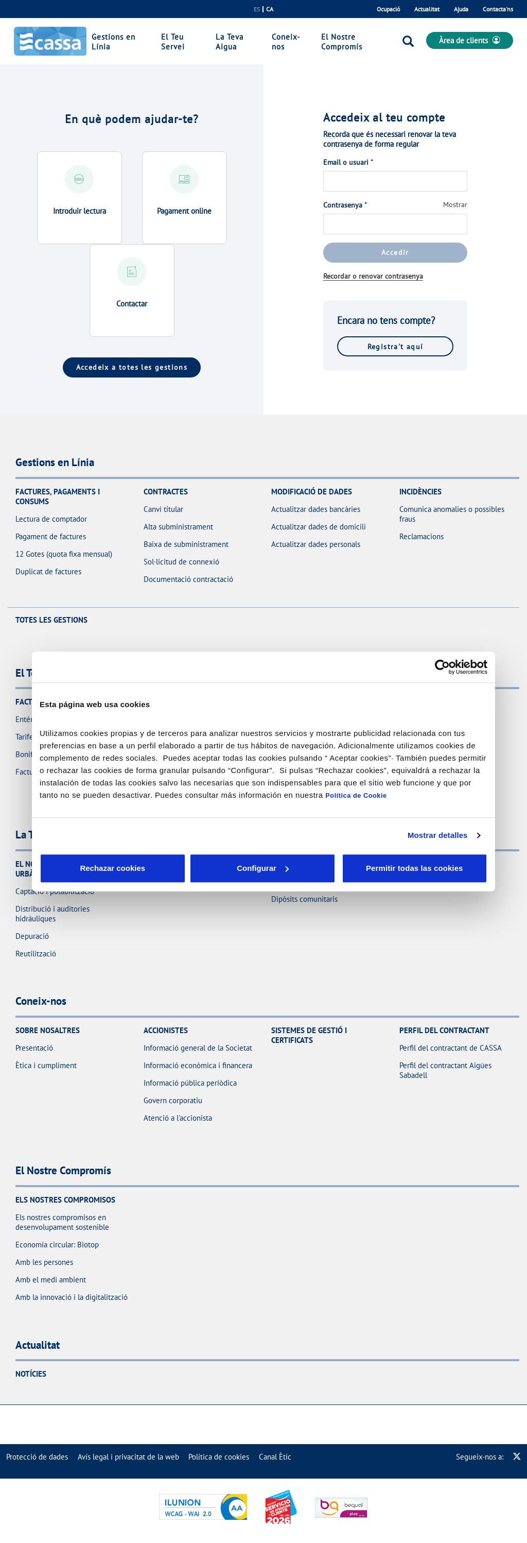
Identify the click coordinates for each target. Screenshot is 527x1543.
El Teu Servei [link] (173, 42)
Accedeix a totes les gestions (132, 367)
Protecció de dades (37, 1457)
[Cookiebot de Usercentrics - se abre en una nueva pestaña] (442, 667)
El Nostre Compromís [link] (341, 42)
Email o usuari (345, 162)
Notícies (30, 1374)
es (257, 9)
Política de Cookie (356, 795)
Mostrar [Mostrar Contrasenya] (455, 204)
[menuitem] (37, 1457)
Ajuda (461, 9)
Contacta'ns (498, 9)
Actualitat (427, 9)
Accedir (395, 252)
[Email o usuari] (395, 181)
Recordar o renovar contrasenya (373, 276)
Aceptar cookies (285, 868)
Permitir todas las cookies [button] (413, 868)
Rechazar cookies (87, 868)
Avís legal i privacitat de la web (128, 1457)
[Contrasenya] (395, 224)
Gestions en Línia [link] (113, 42)
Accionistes (166, 1030)
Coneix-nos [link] (286, 42)
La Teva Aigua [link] (229, 42)
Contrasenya (342, 205)
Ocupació (388, 9)
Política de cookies (218, 1457)
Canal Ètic (275, 1457)
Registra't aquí (395, 346)
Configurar (187, 868)
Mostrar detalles (438, 835)
